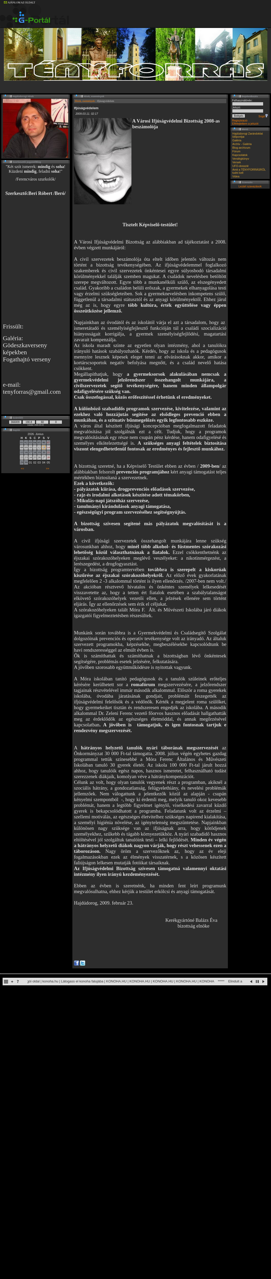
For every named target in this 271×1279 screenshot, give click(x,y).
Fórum (236, 151)
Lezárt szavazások (250, 186)
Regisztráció (239, 120)
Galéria (236, 140)
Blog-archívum (241, 147)
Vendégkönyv (240, 158)
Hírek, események (85, 101)
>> (47, 468)
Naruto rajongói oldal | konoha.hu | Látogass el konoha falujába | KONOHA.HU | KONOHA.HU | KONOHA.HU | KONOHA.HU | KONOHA (115, 981)
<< (22, 468)
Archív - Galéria (242, 144)
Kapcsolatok (239, 155)
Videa (235, 176)
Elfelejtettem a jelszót (245, 123)
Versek (236, 162)
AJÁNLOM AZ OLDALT (19, 2)
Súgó (263, 116)
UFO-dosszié (240, 165)
